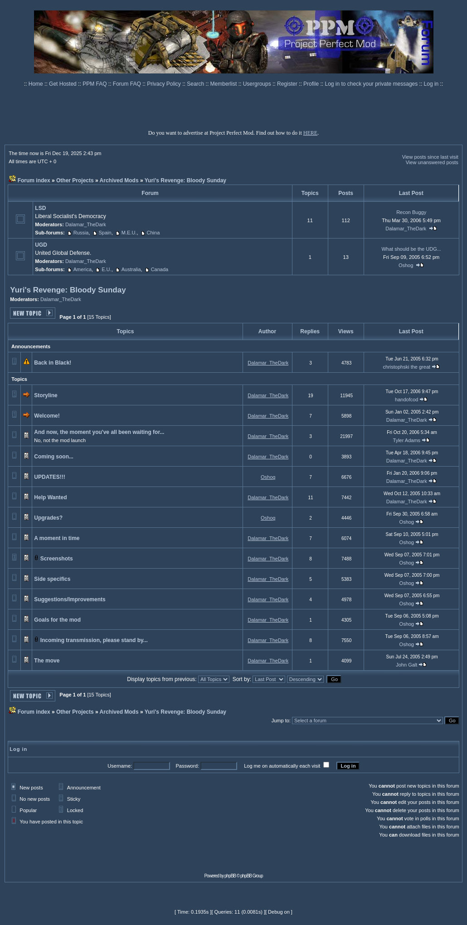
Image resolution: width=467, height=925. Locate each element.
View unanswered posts (432, 162)
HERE (310, 133)
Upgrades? (48, 518)
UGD (41, 245)
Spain (105, 232)
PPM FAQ (95, 84)
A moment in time (56, 538)
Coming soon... (53, 456)
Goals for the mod (57, 620)
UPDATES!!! (49, 477)
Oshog (406, 265)
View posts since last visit (430, 157)
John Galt (406, 664)
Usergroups (257, 84)
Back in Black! (52, 363)
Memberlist (224, 84)
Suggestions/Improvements (69, 599)
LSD (40, 208)
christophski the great (407, 367)
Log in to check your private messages (372, 84)
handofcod (406, 399)
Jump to (280, 720)
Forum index (34, 180)
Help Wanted (50, 497)
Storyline (45, 395)
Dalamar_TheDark (85, 224)
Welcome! (46, 416)
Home (36, 84)
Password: (187, 766)
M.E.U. (129, 232)
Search (196, 84)
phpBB (230, 875)
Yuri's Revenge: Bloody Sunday (185, 180)
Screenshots (56, 558)
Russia (81, 232)
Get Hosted (63, 84)
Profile (311, 84)
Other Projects (75, 180)
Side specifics (52, 579)
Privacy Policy (164, 84)
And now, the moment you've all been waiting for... (99, 432)
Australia (131, 269)
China (153, 232)
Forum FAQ (127, 84)
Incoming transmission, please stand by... (94, 640)
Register (288, 84)
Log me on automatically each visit (282, 766)
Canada (160, 269)
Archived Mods (119, 180)
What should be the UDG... (411, 249)
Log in (431, 84)
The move (46, 660)
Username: (119, 766)
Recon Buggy (411, 212)
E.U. (106, 269)
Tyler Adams (407, 440)
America (82, 269)
